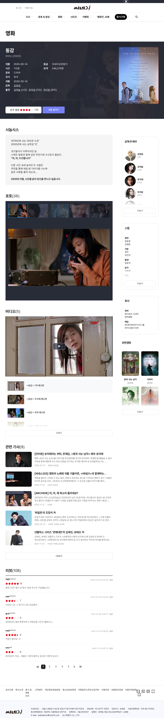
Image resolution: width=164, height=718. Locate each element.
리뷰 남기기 (54, 110)
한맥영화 (128, 317)
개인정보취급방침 (52, 690)
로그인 (19, 8)
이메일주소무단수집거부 (88, 690)
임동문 (128, 241)
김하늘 (17, 89)
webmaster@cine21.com (48, 715)
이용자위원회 (131, 690)
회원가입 (29, 8)
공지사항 (9, 690)
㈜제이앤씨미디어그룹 (135, 325)
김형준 (128, 244)
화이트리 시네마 (132, 314)
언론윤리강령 (117, 690)
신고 (111, 580)
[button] (106, 212)
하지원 (47, 89)
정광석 (128, 263)
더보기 (59, 433)
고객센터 (39, 690)
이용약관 (105, 690)
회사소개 (19, 690)
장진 (127, 252)
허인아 (128, 255)
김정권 (17, 85)
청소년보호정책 (69, 690)
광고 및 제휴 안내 (28, 693)
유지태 (32, 89)
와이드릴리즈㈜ (132, 328)
